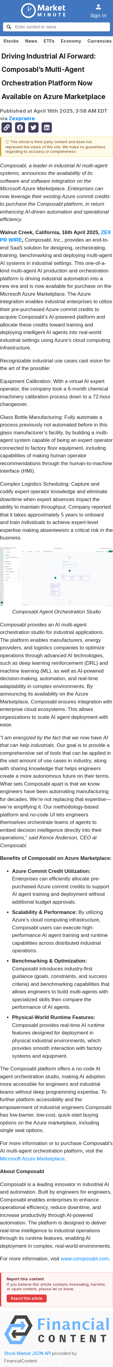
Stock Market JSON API (27, 1353)
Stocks (11, 40)
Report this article (26, 1298)
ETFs (49, 40)
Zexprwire (22, 118)
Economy (71, 40)
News (31, 40)
